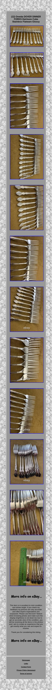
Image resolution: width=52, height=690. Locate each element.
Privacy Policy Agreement (26, 670)
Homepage (26, 660)
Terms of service (26, 673)
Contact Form (26, 667)
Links (26, 663)
